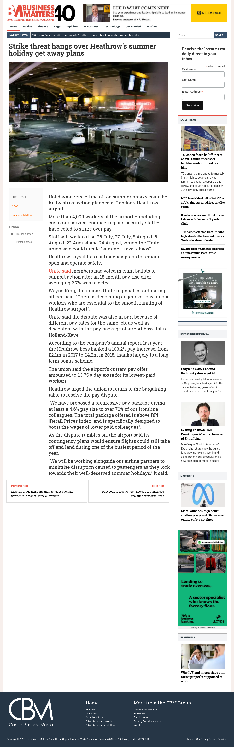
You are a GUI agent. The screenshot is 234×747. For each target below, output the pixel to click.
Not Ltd (137, 725)
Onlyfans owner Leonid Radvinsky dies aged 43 (198, 371)
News (13, 26)
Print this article (20, 242)
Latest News (188, 119)
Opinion (72, 26)
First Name (189, 69)
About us (90, 709)
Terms (190, 739)
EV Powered (140, 713)
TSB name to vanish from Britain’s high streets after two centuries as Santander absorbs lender (202, 236)
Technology (112, 26)
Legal (57, 26)
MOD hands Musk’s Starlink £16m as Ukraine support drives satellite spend (203, 202)
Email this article (21, 234)
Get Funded (133, 26)
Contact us (91, 713)
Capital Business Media (74, 739)
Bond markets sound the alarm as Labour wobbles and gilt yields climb (202, 219)
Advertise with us (94, 717)
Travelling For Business (145, 709)
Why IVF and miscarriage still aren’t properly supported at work (203, 677)
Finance (43, 26)
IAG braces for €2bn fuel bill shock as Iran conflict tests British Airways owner (202, 253)
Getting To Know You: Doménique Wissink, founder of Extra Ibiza (202, 434)
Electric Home (141, 717)
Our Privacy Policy (205, 739)
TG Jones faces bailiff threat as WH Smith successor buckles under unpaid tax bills (85, 35)
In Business (90, 26)
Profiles (152, 26)
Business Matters (22, 215)
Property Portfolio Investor (147, 721)
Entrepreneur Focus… (194, 334)
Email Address (192, 92)
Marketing (187, 476)
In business (187, 637)
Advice (27, 26)
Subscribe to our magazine (99, 721)
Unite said (60, 271)
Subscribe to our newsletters (100, 725)
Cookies (222, 739)
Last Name (189, 79)
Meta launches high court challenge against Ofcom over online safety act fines (203, 515)
